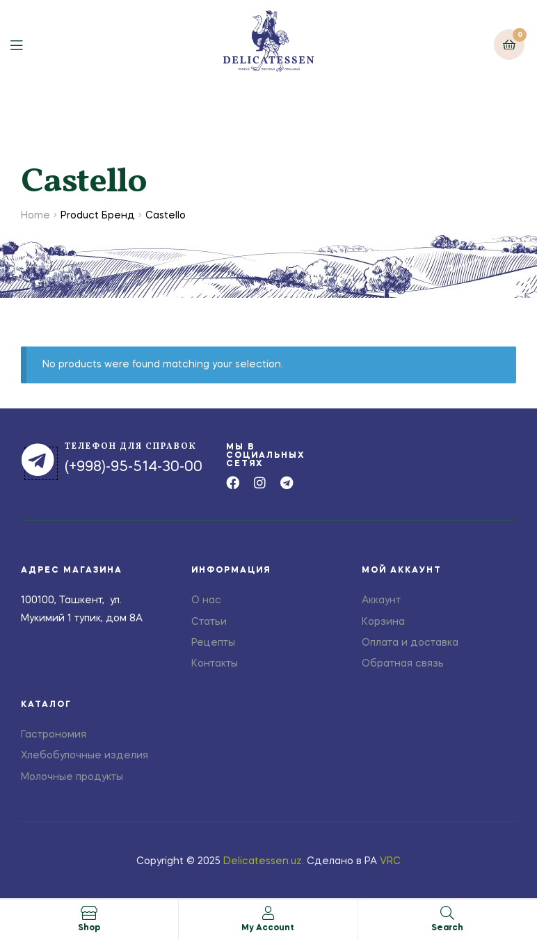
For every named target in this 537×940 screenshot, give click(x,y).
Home (35, 216)
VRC (390, 861)
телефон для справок (131, 446)
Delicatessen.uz (262, 861)
